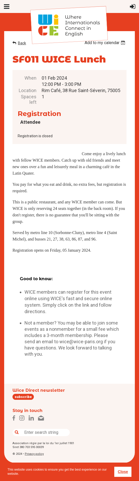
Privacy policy (34, 454)
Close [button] (123, 472)
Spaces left (28, 99)
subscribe (23, 397)
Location (27, 90)
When (30, 78)
